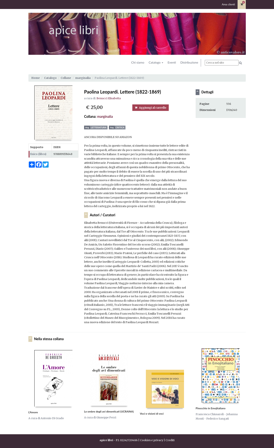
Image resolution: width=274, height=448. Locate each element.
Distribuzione (189, 62)
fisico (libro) (38, 154)
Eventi (172, 62)
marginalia (83, 78)
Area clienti (228, 4)
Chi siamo (137, 62)
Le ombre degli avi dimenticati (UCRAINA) (109, 411)
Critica (120, 127)
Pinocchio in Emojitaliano (210, 408)
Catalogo (156, 62)
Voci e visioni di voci (152, 413)
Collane (66, 78)
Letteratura (98, 127)
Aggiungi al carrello (150, 107)
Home (35, 78)
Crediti (170, 440)
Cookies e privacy (151, 440)
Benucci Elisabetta (108, 98)
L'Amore (33, 412)
